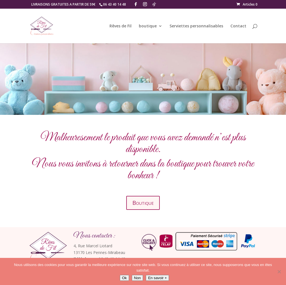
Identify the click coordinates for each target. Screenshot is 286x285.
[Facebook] (136, 4)
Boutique (143, 202)
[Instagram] (145, 4)
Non (137, 278)
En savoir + (157, 278)
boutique (148, 26)
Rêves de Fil (120, 26)
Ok (124, 278)
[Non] (279, 271)
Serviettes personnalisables (196, 26)
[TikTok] (154, 4)
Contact (238, 26)
